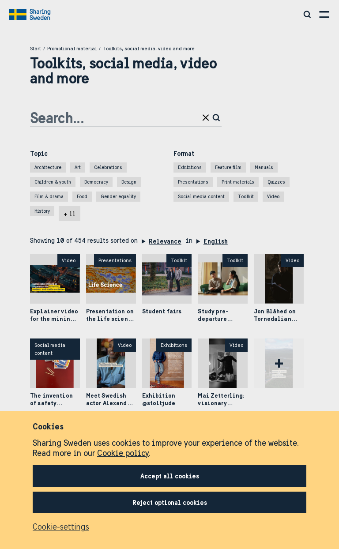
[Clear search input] (206, 117)
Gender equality (118, 196)
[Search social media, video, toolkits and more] (308, 14)
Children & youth (52, 182)
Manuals (264, 167)
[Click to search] (217, 117)
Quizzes (276, 182)
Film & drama (49, 196)
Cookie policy (123, 453)
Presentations (193, 182)
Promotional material (72, 48)
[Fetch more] (279, 363)
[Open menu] (325, 14)
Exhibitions (190, 167)
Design (128, 182)
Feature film (228, 167)
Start (35, 48)
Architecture (47, 167)
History (42, 211)
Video (273, 196)
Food (82, 196)
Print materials (238, 182)
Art (78, 167)
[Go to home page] (31, 14)
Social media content (201, 196)
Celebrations (108, 167)
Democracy (96, 182)
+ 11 (69, 214)
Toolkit (246, 196)
